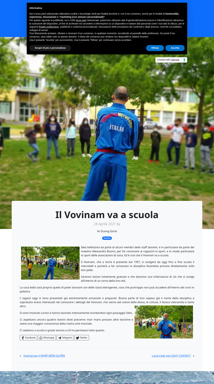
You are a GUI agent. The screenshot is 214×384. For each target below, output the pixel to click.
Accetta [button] (175, 48)
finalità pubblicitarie (49, 26)
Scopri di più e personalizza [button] (50, 48)
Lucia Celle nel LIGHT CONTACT (171, 356)
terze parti (81, 20)
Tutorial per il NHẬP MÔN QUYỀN (44, 356)
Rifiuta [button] (155, 48)
